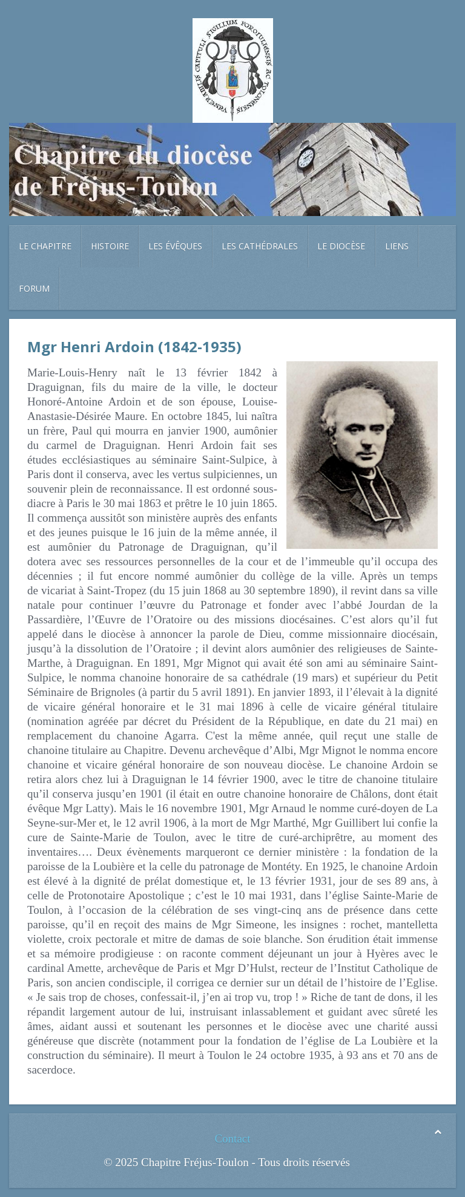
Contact (232, 1138)
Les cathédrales (260, 246)
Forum (34, 288)
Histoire (110, 246)
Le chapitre (45, 246)
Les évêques (175, 246)
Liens (397, 246)
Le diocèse (341, 246)
